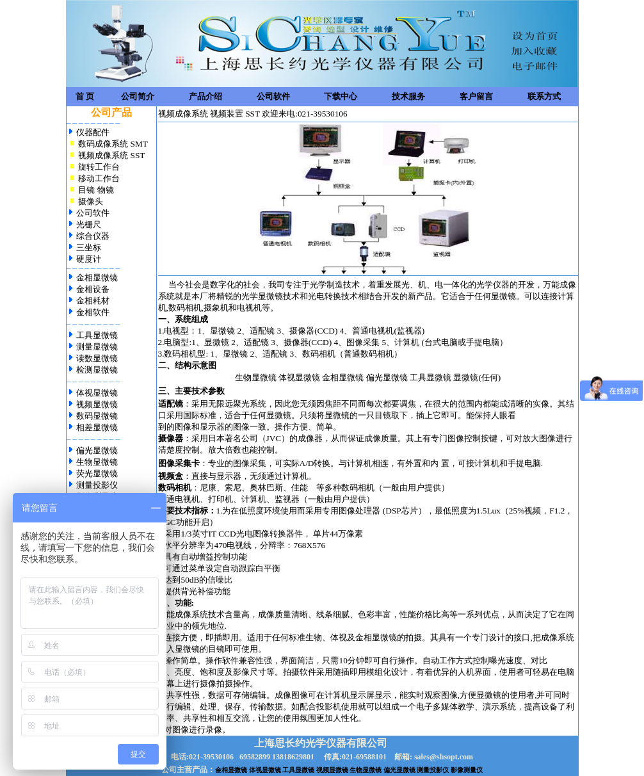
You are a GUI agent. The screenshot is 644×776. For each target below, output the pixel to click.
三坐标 (88, 247)
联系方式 (544, 96)
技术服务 (408, 96)
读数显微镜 (96, 358)
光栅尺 (88, 224)
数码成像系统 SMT (113, 144)
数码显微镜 (97, 416)
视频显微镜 (97, 404)
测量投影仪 (97, 485)
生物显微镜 (97, 462)
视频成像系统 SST (110, 155)
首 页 (85, 96)
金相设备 (91, 289)
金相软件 (92, 312)
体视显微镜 (97, 393)
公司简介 (137, 96)
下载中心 (340, 96)
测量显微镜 (96, 347)
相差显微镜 (97, 427)
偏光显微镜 (97, 450)
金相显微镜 (97, 277)
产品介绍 (205, 96)
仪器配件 (92, 132)
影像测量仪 (467, 769)
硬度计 (88, 259)
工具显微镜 (96, 335)
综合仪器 (92, 236)
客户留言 (476, 96)
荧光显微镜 (97, 473)
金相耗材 (92, 300)
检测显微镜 (96, 370)
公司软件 (273, 96)
